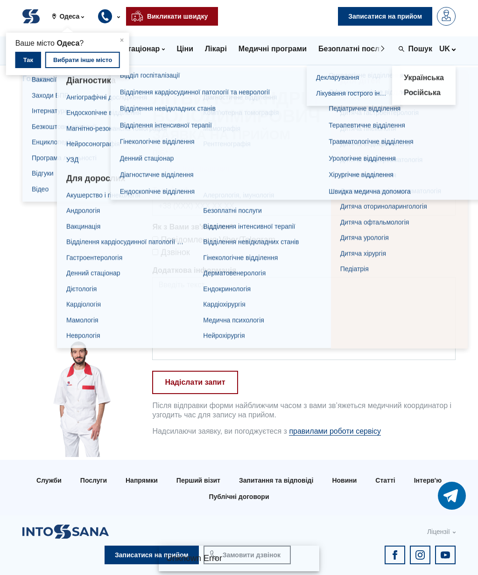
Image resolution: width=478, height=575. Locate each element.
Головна (37, 79)
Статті (385, 480)
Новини (344, 480)
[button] (71, 16)
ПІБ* (160, 153)
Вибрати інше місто (82, 59)
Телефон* (170, 190)
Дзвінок (171, 252)
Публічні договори (239, 496)
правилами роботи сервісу (335, 431)
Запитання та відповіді (276, 480)
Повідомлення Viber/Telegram (213, 239)
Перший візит (198, 480)
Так (28, 59)
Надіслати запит (195, 382)
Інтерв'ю (428, 480)
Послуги (93, 480)
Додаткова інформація (194, 270)
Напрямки (142, 480)
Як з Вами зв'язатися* (192, 227)
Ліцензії (438, 531)
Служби (49, 480)
